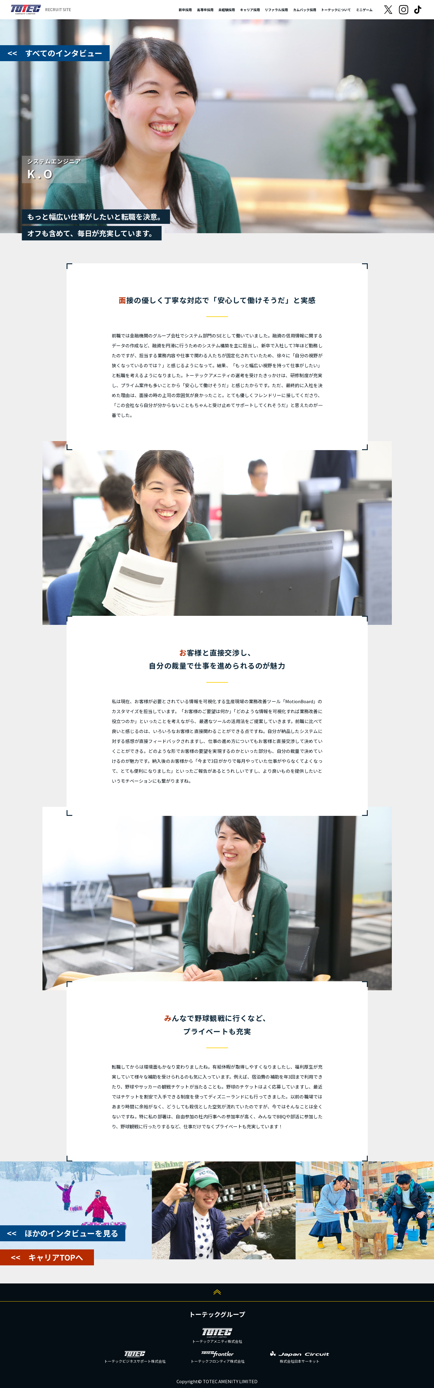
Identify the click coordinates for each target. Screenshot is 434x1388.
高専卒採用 (205, 9)
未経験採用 (226, 9)
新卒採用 (185, 9)
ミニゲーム (364, 9)
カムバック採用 (304, 9)
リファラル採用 (276, 9)
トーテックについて (336, 9)
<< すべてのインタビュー (55, 52)
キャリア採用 (250, 9)
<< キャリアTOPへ (47, 1257)
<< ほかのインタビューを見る (62, 1233)
